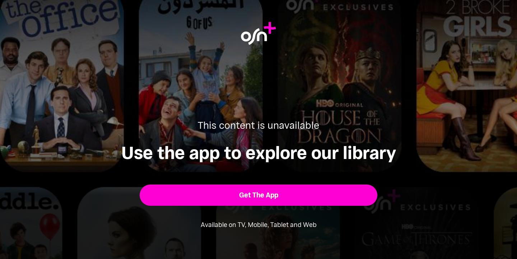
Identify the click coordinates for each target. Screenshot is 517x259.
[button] (259, 195)
